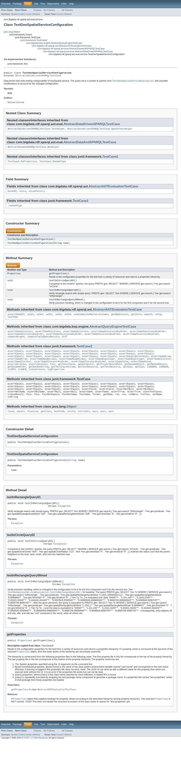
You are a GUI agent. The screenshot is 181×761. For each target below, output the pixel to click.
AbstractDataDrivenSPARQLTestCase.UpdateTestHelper (99, 130)
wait (95, 423)
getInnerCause (66, 373)
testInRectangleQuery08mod (65, 304)
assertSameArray (161, 364)
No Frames (49, 10)
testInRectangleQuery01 (63, 294)
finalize (32, 423)
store (22, 193)
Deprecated (53, 3)
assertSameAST (16, 319)
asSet (30, 319)
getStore (136, 319)
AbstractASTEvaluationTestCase (113, 189)
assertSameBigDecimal (43, 367)
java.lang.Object (12, 32)
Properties (14, 277)
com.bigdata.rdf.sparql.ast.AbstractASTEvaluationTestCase (61, 46)
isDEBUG (151, 376)
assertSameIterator (159, 367)
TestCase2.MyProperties (22, 163)
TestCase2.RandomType (52, 163)
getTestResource (88, 376)
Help (71, 3)
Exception (64, 520)
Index (64, 3)
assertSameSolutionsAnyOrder (109, 337)
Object (71, 418)
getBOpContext (119, 319)
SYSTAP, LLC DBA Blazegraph (35, 758)
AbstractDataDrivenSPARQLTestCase (38, 76)
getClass (46, 423)
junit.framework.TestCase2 (34, 40)
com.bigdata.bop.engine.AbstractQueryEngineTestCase (54, 43)
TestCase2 (110, 158)
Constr (28, 14)
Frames (37, 10)
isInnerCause (37, 379)
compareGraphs (16, 343)
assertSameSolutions (20, 337)
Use (36, 3)
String (58, 246)
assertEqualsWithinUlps (133, 364)
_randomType (14, 208)
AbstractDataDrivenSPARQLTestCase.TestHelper (36, 130)
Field (21, 14)
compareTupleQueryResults (43, 343)
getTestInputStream (63, 376)
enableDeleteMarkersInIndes (91, 319)
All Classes (67, 10)
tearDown (12, 322)
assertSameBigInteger (102, 367)
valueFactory (37, 193)
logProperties (56, 379)
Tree (42, 3)
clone (10, 423)
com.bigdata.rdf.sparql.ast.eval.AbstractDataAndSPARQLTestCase (71, 48)
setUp (158, 319)
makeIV (148, 319)
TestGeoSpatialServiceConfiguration (30, 242)
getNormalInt (86, 373)
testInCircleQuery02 (61, 284)
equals (21, 423)
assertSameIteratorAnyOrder (51, 370)
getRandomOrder (16, 376)
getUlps (127, 376)
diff (64, 343)
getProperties (57, 277)
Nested (14, 14)
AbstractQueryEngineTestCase (113, 332)
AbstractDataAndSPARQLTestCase (90, 144)
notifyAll (84, 423)
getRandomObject (134, 373)
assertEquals (15, 358)
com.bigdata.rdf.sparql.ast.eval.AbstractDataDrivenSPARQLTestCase (78, 51)
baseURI (12, 193)
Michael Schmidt (15, 103)
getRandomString (39, 376)
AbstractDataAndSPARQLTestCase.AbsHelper (33, 149)
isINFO (11, 379)
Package (17, 3)
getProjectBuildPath (109, 373)
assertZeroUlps (16, 373)
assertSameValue (118, 370)
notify (71, 423)
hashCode (59, 423)
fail (52, 373)
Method (36, 14)
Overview (6, 3)
